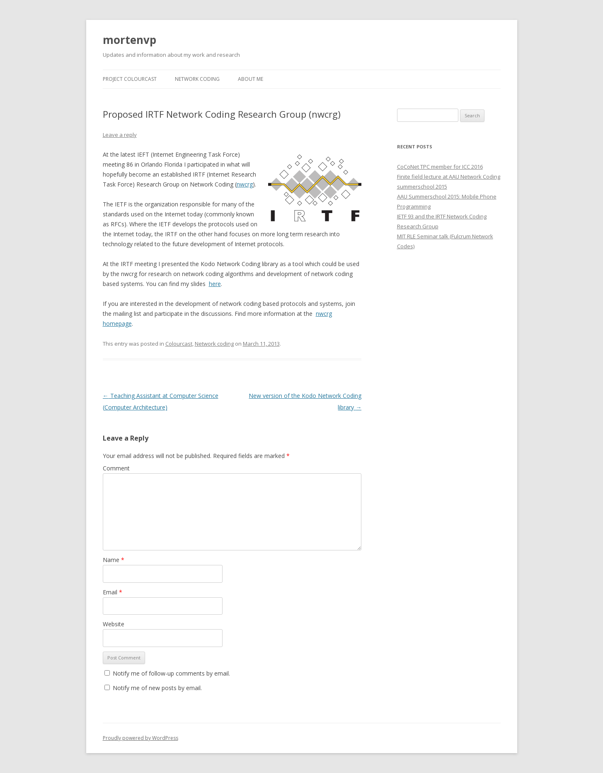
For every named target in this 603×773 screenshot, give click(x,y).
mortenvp (129, 39)
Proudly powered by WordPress (140, 737)
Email (112, 592)
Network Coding (197, 78)
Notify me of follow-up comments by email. (171, 673)
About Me (250, 78)
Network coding (214, 343)
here (215, 284)
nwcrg (245, 184)
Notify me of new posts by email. (157, 688)
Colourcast (178, 343)
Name (113, 560)
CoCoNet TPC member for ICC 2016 (440, 166)
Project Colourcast (130, 78)
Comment (116, 468)
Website (113, 624)
